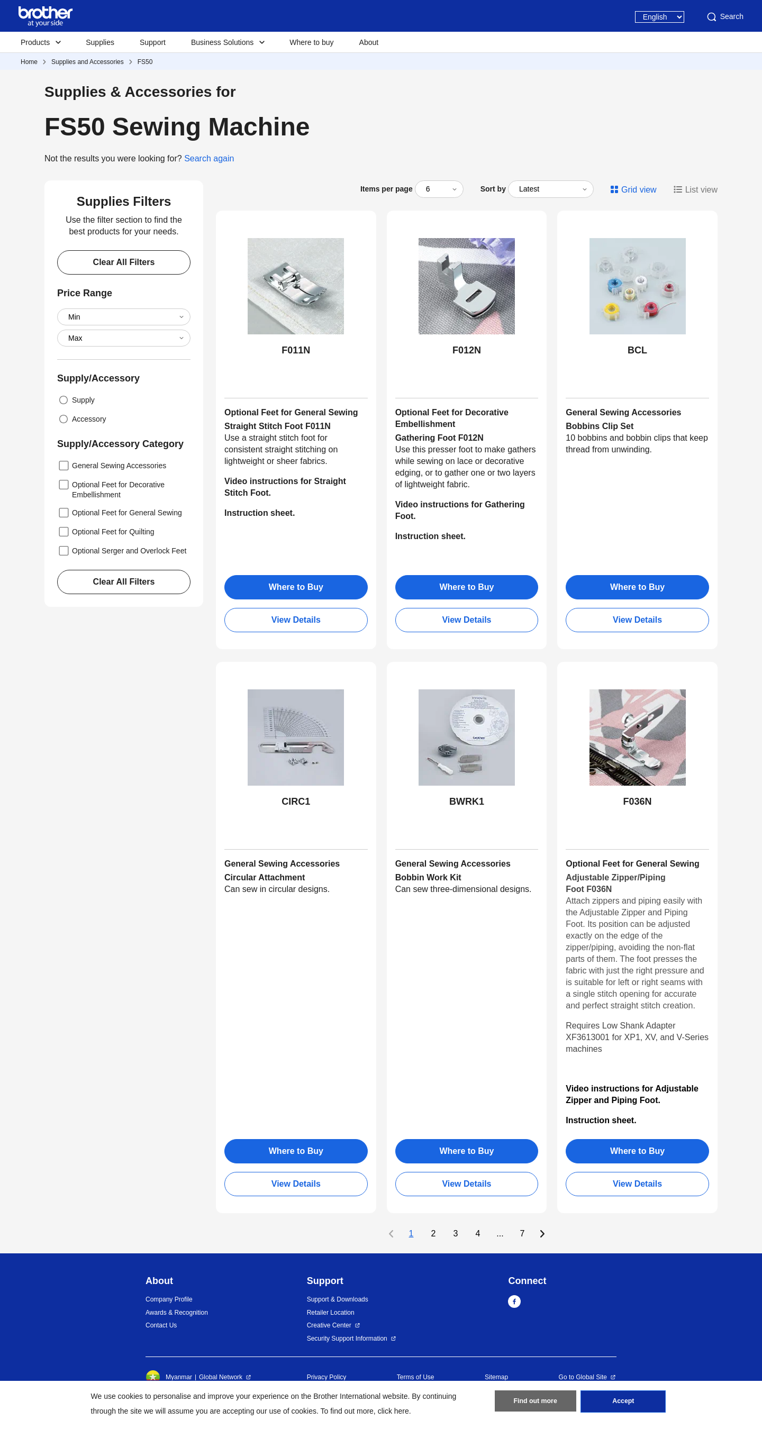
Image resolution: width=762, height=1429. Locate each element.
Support (153, 42)
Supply (76, 400)
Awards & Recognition (177, 1312)
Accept (623, 1403)
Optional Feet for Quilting (106, 531)
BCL (637, 350)
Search (724, 17)
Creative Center (329, 1325)
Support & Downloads (337, 1299)
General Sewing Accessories (111, 465)
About (369, 42)
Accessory (81, 419)
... (499, 1233)
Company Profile (169, 1299)
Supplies (100, 42)
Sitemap (496, 1377)
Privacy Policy (327, 1377)
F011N (296, 350)
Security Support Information (347, 1338)
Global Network (220, 1377)
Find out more (535, 1403)
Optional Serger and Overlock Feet (121, 550)
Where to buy (311, 42)
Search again (209, 158)
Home (29, 62)
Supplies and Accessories (87, 62)
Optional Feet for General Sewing (119, 512)
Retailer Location (331, 1312)
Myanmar (169, 1377)
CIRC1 (296, 801)
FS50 (145, 62)
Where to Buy (296, 586)
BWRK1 (466, 801)
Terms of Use (415, 1377)
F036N (637, 801)
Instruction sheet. (430, 536)
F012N (466, 350)
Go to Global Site (583, 1377)
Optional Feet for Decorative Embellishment (111, 488)
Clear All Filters (124, 262)
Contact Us (161, 1325)
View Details (296, 619)
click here (393, 1411)
